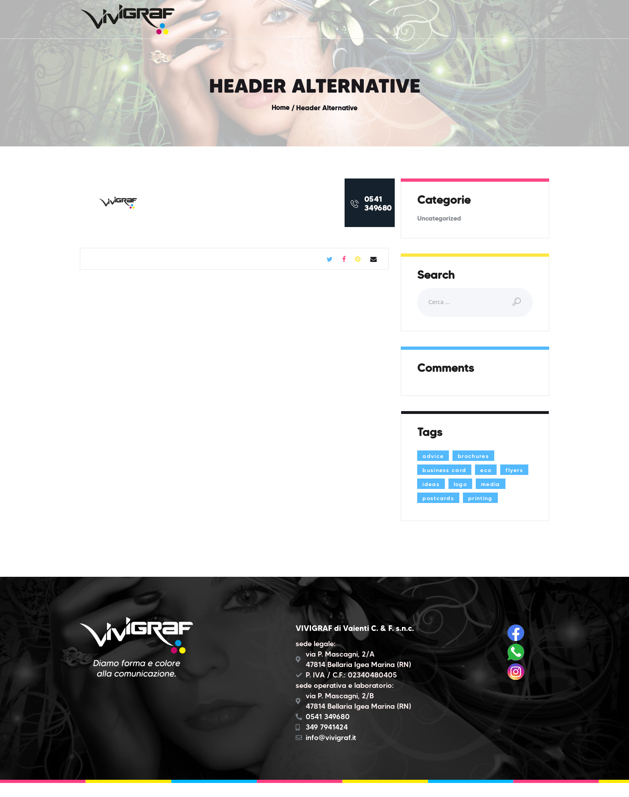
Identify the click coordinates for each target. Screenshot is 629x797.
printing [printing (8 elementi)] (435, 512)
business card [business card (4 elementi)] (446, 470)
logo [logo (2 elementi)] (495, 484)
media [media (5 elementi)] (432, 498)
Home (280, 108)
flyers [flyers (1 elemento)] (432, 484)
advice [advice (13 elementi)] (433, 456)
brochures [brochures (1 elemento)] (476, 456)
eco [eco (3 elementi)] (490, 470)
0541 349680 (328, 730)
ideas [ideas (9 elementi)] (465, 484)
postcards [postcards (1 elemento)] (474, 498)
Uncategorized (439, 218)
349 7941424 (327, 741)
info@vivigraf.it (331, 751)
